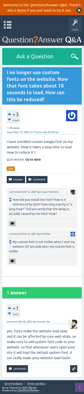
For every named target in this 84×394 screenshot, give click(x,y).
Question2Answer (28, 390)
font (11, 168)
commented (15, 192)
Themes (38, 132)
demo (21, 10)
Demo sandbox (36, 383)
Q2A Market (29, 387)
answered (12, 321)
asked (10, 132)
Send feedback (13, 383)
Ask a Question (35, 56)
